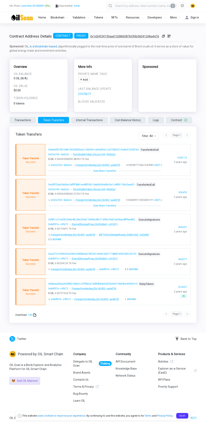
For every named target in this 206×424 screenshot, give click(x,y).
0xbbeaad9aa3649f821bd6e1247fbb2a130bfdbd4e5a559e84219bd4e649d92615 (92, 283)
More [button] (173, 17)
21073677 (84, 94)
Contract (179, 120)
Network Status (125, 375)
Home (42, 17)
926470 (182, 194)
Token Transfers (53, 120)
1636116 (182, 159)
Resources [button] (132, 17)
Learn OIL (79, 400)
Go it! (182, 415)
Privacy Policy (164, 415)
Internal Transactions (89, 120)
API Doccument (125, 361)
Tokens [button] (98, 17)
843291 (182, 229)
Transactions (22, 120)
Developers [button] (155, 17)
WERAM (56, 239)
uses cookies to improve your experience (61, 415)
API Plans (164, 379)
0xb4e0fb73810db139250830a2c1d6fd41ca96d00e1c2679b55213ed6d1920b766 (93, 149)
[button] (193, 6)
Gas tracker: (67, 5)
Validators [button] (79, 17)
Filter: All (147, 136)
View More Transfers (104, 171)
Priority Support (168, 386)
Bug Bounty (80, 393)
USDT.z (158, 165)
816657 (182, 289)
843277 (182, 261)
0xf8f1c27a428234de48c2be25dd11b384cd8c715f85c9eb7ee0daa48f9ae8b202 (92, 219)
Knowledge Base (126, 368)
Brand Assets (81, 372)
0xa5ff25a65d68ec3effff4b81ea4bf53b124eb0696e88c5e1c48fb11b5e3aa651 (91, 184)
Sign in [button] (192, 17)
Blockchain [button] (57, 17)
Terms (147, 415)
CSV (32, 315)
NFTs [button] (114, 17)
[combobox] (141, 5)
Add (84, 79)
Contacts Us (81, 379)
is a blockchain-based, (44, 46)
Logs (156, 120)
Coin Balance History (128, 120)
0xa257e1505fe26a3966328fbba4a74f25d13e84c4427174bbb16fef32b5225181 (92, 253)
